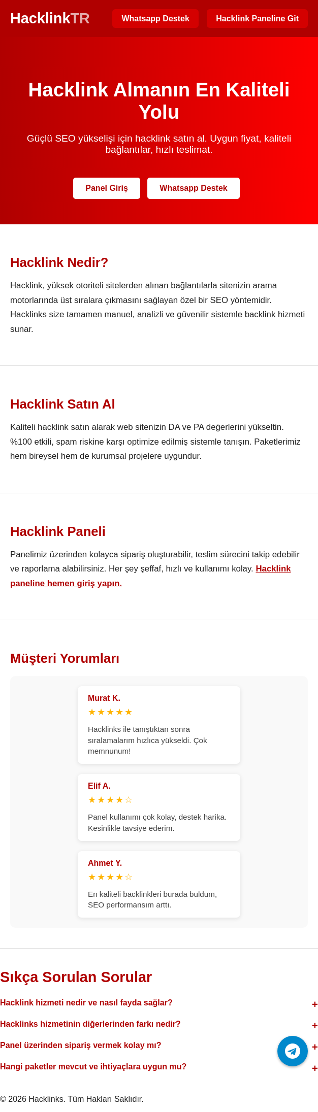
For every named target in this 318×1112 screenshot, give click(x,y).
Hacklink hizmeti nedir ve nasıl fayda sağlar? (86, 1002)
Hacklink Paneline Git (257, 18)
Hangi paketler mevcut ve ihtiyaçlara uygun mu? (93, 1066)
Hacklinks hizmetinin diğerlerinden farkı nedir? (90, 1024)
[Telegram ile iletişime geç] (292, 1051)
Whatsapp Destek (155, 18)
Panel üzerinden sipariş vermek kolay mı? (80, 1045)
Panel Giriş (106, 188)
